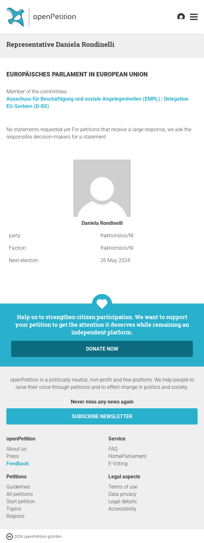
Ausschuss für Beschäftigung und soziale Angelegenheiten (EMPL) (83, 99)
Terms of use (122, 487)
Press (12, 456)
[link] (194, 17)
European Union (122, 74)
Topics (13, 509)
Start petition (20, 501)
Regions (15, 516)
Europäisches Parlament (47, 74)
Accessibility (122, 509)
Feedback (17, 464)
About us (16, 449)
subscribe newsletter (102, 416)
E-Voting (117, 464)
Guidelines (18, 487)
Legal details (122, 501)
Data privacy (122, 494)
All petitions (19, 494)
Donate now (102, 349)
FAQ (113, 449)
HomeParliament (127, 456)
